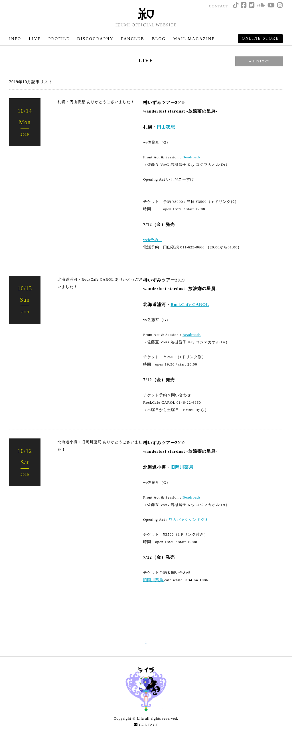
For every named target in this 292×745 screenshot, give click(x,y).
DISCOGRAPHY (95, 39)
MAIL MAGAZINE (194, 39)
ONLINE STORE (260, 38)
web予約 (152, 240)
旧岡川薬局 (182, 467)
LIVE (35, 39)
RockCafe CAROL (190, 304)
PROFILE (59, 39)
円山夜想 (166, 127)
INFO (15, 39)
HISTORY (259, 61)
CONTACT (218, 6)
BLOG (159, 39)
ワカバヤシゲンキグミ (189, 519)
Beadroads (191, 157)
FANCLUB (132, 39)
